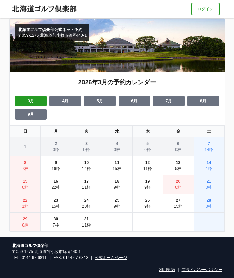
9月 (31, 114)
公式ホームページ (111, 257)
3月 (31, 101)
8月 (203, 101)
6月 (134, 101)
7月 (169, 101)
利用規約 (167, 269)
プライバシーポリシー (202, 269)
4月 (65, 101)
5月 (100, 101)
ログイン (205, 9)
